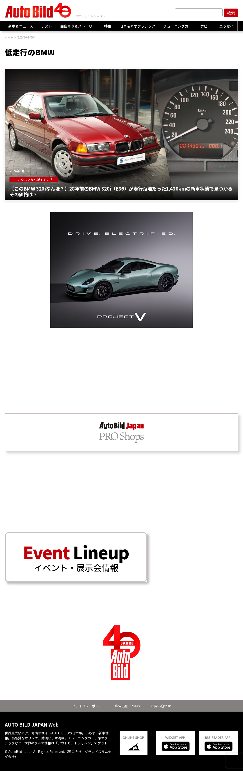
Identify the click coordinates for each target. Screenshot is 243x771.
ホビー (205, 26)
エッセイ (226, 26)
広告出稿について (128, 706)
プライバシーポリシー (88, 706)
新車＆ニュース (20, 26)
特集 (107, 26)
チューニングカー (178, 26)
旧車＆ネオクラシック (137, 26)
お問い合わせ (161, 706)
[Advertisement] (121, 361)
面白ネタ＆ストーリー (78, 26)
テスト (46, 26)
